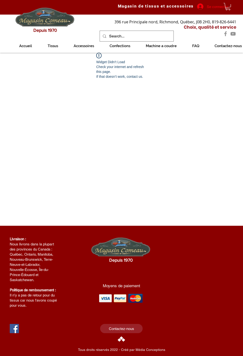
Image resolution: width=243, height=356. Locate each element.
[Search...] (136, 36)
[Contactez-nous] (121, 328)
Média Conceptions (150, 350)
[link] (228, 6)
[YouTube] (233, 34)
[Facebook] (225, 34)
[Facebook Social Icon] (14, 328)
